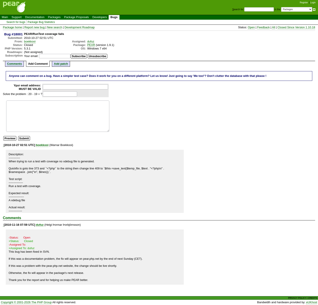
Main (5, 17)
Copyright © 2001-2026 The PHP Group (26, 302)
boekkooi (30, 41)
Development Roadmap (79, 27)
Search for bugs (15, 22)
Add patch (61, 63)
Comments (14, 63)
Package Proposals (76, 17)
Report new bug (34, 27)
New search (54, 27)
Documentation (34, 17)
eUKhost (311, 302)
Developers (99, 17)
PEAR (91, 45)
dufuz (90, 41)
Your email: (31, 56)
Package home (12, 27)
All (273, 27)
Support (16, 17)
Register (304, 2)
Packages (54, 17)
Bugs (114, 17)
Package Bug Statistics (41, 22)
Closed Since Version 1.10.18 (296, 27)
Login (313, 2)
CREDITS (312, 298)
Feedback (263, 27)
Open (251, 27)
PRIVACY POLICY (297, 298)
